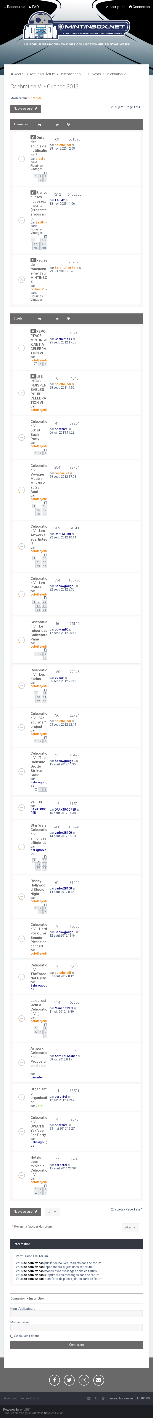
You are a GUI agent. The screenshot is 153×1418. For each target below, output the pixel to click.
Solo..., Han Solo (66, 268)
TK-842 (60, 200)
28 (44, 868)
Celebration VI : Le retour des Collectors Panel (39, 630)
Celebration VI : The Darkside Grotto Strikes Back (39, 764)
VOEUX (36, 802)
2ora (39, 1106)
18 (38, 514)
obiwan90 (61, 429)
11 (38, 562)
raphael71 (38, 289)
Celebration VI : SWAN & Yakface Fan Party (39, 1126)
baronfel (37, 1077)
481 (44, 247)
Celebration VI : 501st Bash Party (39, 430)
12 (44, 562)
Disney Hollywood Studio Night (38, 887)
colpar (59, 677)
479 (44, 244)
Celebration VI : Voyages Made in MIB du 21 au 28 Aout (39, 478)
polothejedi (63, 145)
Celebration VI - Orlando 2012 (44, 86)
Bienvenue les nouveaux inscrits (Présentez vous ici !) (39, 205)
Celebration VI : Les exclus (39, 674)
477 (44, 239)
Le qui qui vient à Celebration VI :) (39, 1007)
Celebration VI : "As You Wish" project (39, 720)
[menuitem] (33, 7)
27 (38, 868)
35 (38, 609)
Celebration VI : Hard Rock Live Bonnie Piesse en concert (39, 935)
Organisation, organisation (39, 1095)
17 (44, 510)
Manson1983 (64, 1008)
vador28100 (63, 832)
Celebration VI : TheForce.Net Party (39, 971)
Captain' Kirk (63, 339)
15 (44, 506)
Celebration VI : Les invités (39, 582)
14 (44, 566)
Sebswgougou (65, 586)
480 (36, 247)
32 (44, 601)
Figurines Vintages (37, 167)
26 (44, 864)
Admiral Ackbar (66, 1056)
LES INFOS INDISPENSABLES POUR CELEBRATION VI (38, 389)
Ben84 (40, 222)
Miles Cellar (55, 1413)
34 (44, 605)
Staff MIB (36, 98)
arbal (39, 158)
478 (36, 244)
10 (44, 558)
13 (38, 566)
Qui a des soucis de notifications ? (39, 146)
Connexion (18, 1298)
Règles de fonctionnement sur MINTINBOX (39, 271)
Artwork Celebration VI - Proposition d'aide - (39, 1059)
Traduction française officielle (23, 1413)
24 (44, 860)
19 (44, 514)
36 (44, 609)
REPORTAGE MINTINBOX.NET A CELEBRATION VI (39, 342)
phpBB (24, 1409)
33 (38, 605)
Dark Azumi (63, 534)
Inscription (37, 1298)
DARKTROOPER (65, 809)
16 (38, 510)
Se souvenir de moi (27, 1336)
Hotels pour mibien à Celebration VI (39, 1166)
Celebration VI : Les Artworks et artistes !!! (39, 535)
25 (38, 864)
